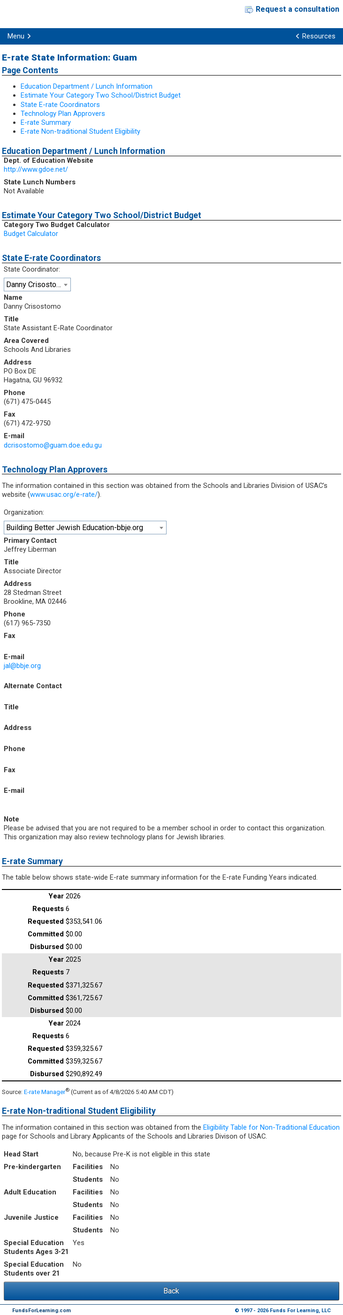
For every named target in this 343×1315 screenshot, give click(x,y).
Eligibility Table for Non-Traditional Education (271, 1127)
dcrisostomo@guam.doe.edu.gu (53, 445)
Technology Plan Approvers (63, 113)
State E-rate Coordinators (60, 104)
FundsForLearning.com (41, 1310)
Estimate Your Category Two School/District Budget (101, 95)
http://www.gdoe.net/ (36, 169)
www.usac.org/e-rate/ (64, 494)
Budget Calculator (31, 233)
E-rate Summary (46, 122)
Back (171, 1290)
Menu (16, 36)
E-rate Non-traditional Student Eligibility (80, 131)
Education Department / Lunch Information (86, 86)
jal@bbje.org (22, 665)
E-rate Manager (44, 1091)
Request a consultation (297, 9)
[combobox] (37, 284)
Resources (318, 36)
